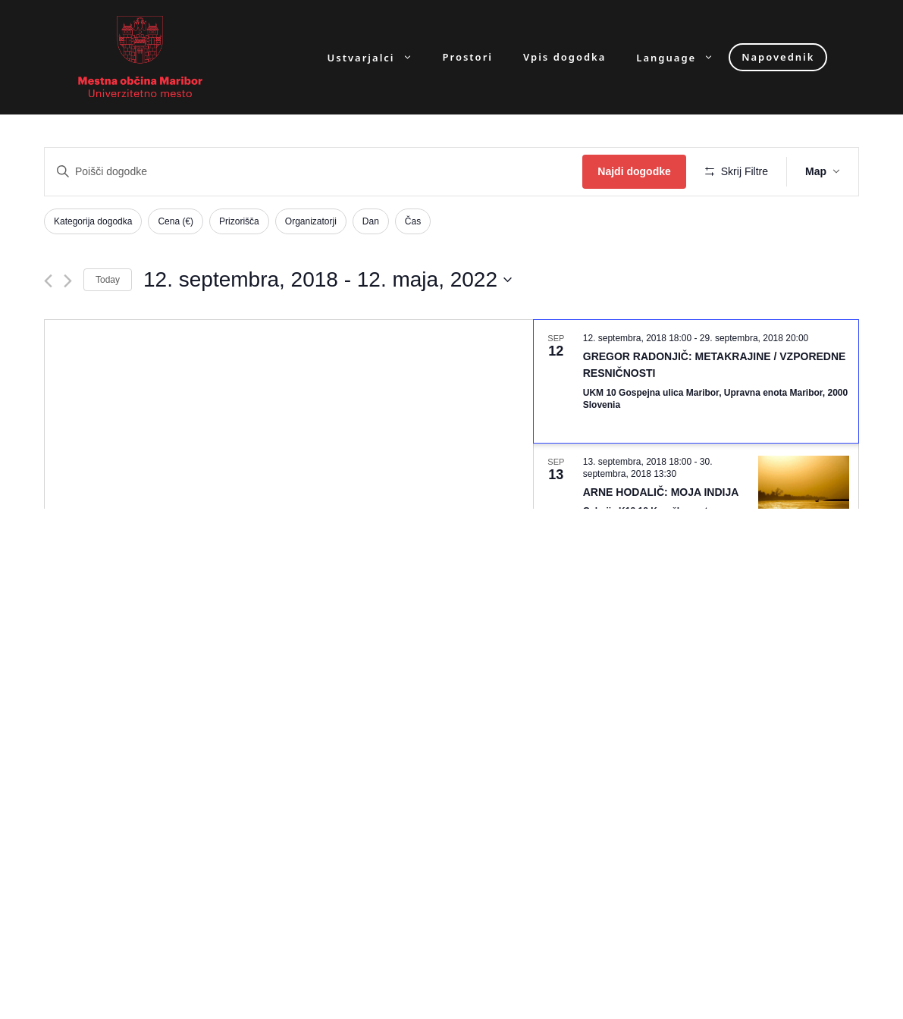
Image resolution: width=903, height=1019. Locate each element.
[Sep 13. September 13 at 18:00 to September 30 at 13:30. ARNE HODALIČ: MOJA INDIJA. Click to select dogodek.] (696, 501)
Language (682, 57)
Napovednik (778, 57)
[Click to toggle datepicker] (327, 280)
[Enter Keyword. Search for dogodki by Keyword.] (313, 172)
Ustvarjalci (378, 57)
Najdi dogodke (633, 171)
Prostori (468, 57)
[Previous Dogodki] (48, 281)
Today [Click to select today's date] (108, 279)
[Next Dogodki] (68, 281)
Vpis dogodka (564, 57)
